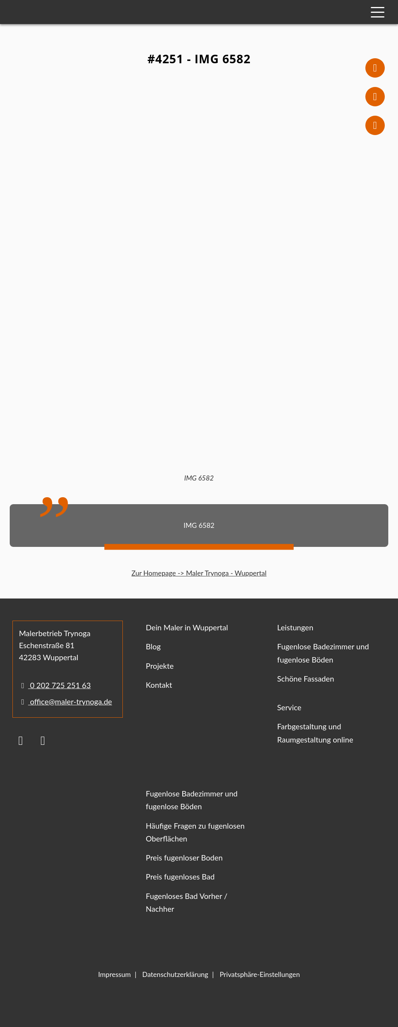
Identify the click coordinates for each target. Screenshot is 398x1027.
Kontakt (159, 684)
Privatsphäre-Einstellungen (260, 974)
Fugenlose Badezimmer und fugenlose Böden (323, 653)
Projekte (160, 665)
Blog (153, 646)
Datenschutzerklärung (175, 974)
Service (289, 707)
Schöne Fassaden (305, 678)
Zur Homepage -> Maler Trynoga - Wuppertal (199, 573)
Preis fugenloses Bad (180, 876)
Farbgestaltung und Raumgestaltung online (315, 733)
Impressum (114, 974)
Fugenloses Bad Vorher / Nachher (186, 902)
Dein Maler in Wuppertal (187, 627)
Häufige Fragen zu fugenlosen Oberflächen (195, 832)
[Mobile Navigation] (377, 12)
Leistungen (295, 627)
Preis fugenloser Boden (184, 857)
